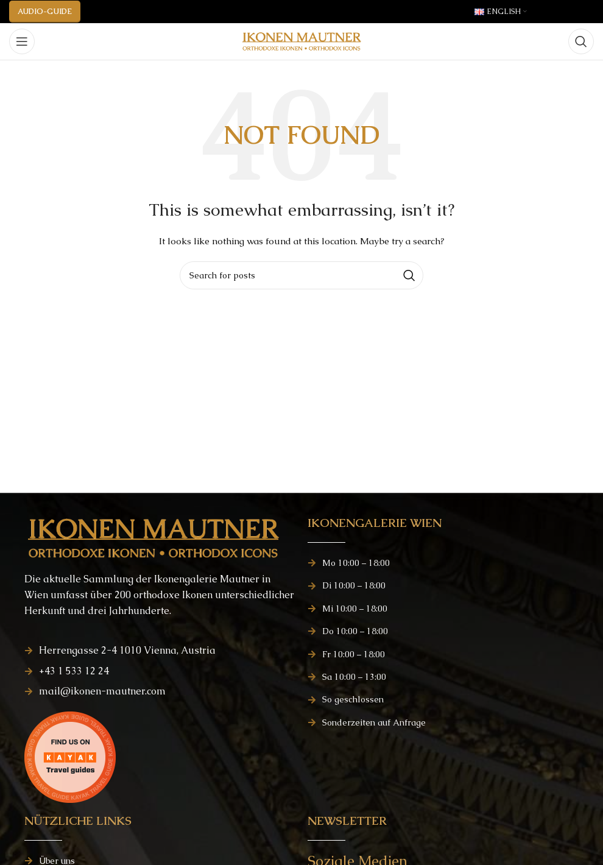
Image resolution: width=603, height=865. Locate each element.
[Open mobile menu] (22, 41)
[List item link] (159, 650)
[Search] (581, 41)
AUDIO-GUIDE (45, 11)
